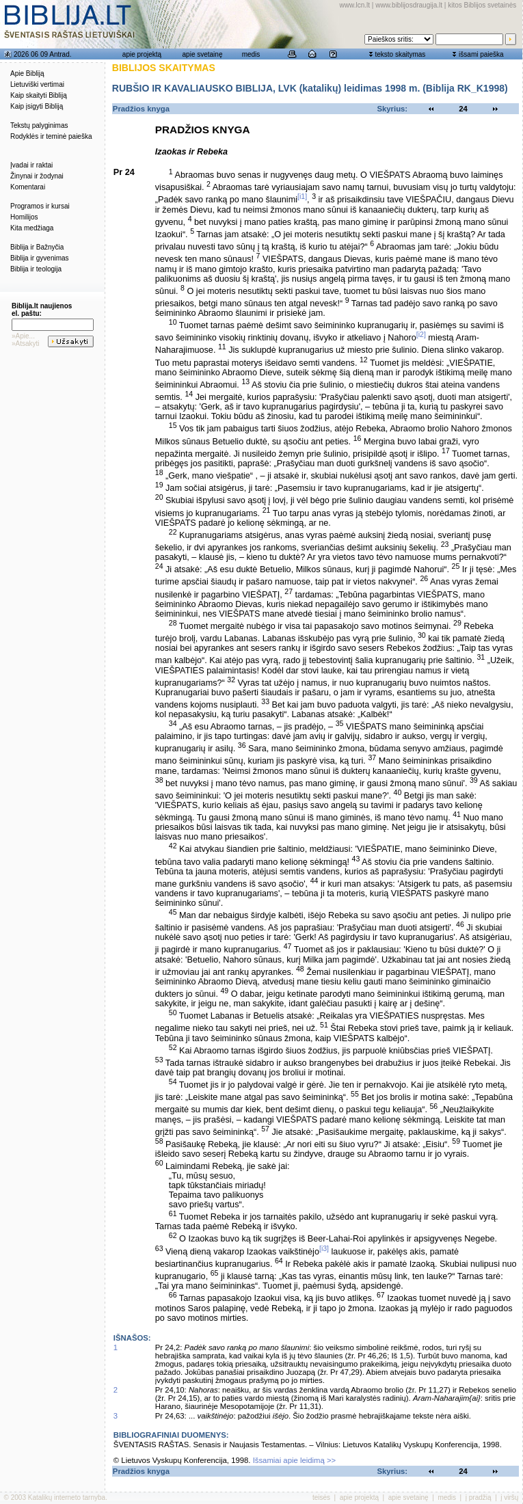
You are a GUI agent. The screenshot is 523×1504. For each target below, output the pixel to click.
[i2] (421, 334)
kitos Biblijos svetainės (482, 5)
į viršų (509, 1497)
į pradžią (479, 1497)
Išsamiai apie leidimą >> (294, 1460)
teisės (321, 1497)
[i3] (324, 1248)
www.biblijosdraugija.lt (408, 5)
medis (251, 54)
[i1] (302, 196)
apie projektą (141, 54)
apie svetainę (203, 54)
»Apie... (23, 336)
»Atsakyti (26, 343)
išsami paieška (481, 54)
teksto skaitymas (400, 54)
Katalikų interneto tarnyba (66, 1497)
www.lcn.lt (355, 5)
